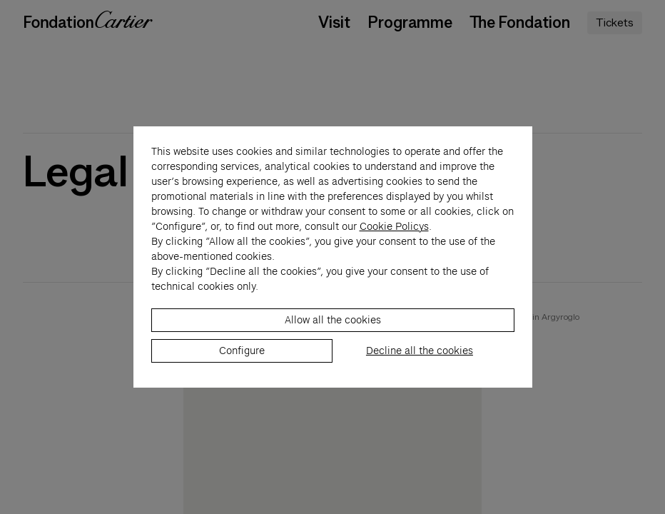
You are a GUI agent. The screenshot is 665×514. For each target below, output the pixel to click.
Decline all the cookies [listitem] (419, 358)
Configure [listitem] (242, 358)
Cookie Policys (394, 234)
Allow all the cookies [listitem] (333, 327)
